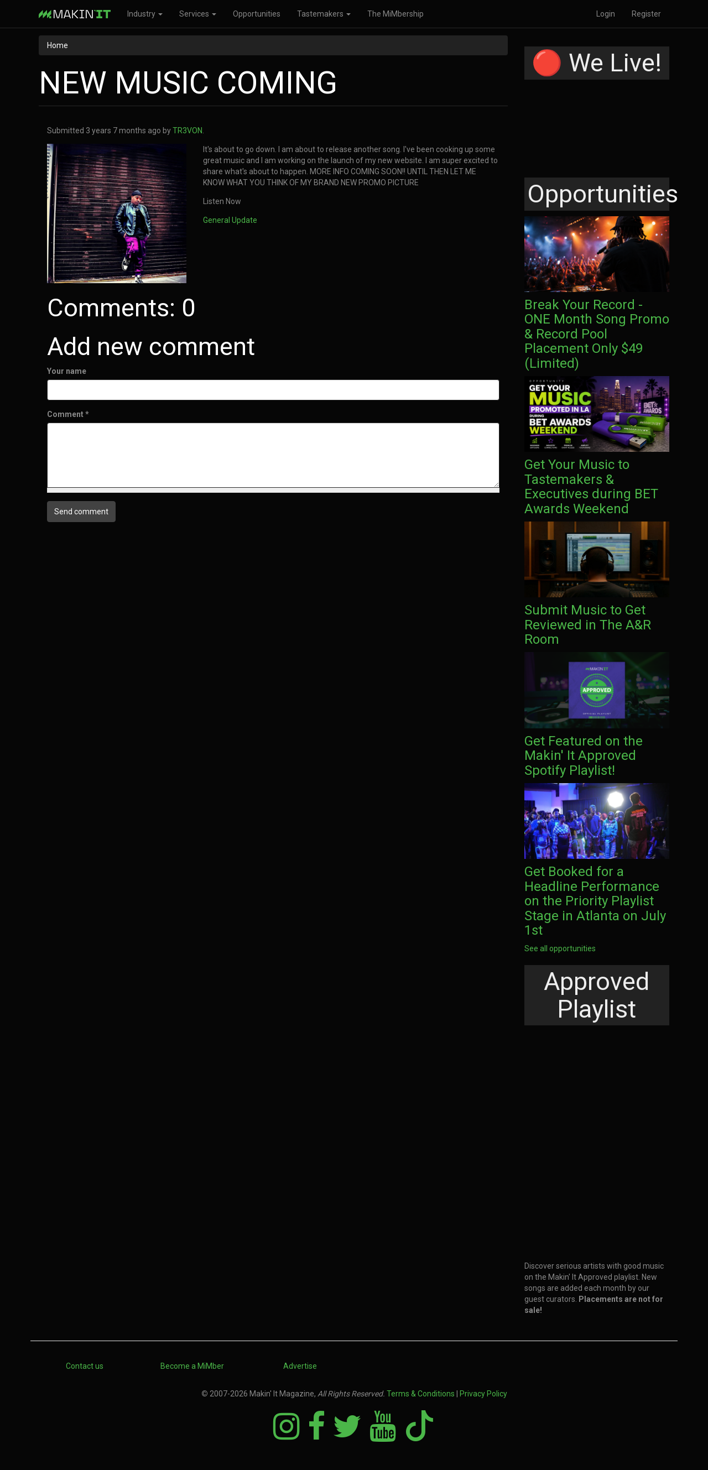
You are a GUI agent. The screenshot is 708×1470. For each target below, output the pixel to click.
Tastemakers (324, 13)
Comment (68, 414)
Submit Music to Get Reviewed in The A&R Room (587, 624)
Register (646, 13)
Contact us (84, 1366)
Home (57, 45)
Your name (66, 371)
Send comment (81, 511)
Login (605, 13)
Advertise (300, 1366)
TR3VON (187, 130)
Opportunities (256, 13)
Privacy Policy (483, 1393)
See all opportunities (560, 948)
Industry (145, 13)
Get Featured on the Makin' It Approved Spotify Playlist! (583, 755)
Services (197, 13)
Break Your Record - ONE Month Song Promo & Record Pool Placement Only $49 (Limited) (596, 334)
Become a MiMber (192, 1366)
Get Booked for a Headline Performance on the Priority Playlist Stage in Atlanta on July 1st (595, 901)
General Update (230, 220)
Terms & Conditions (421, 1393)
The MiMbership (395, 13)
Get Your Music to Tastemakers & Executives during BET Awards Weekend (591, 486)
